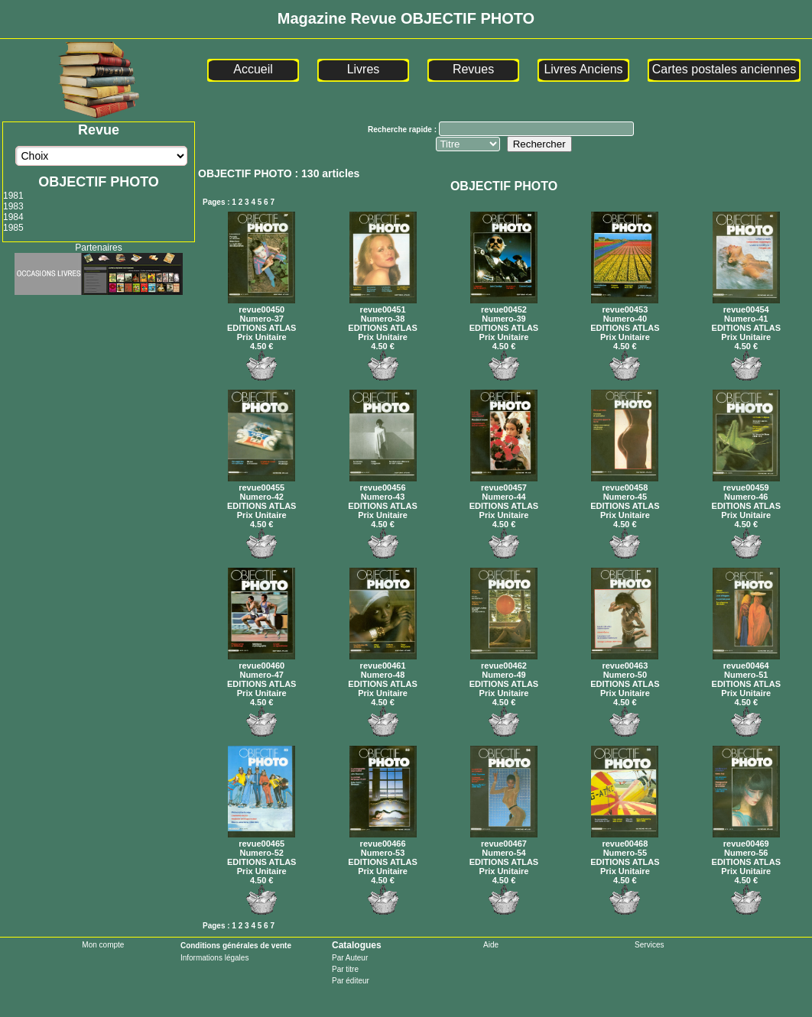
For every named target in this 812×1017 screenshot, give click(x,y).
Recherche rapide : (403, 129)
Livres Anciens (583, 69)
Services (649, 945)
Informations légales (214, 958)
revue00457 (504, 483)
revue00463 (624, 661)
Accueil (253, 69)
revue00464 (746, 661)
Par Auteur (350, 958)
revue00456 (383, 483)
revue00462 (504, 661)
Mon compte (103, 945)
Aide (491, 945)
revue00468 (624, 839)
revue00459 (746, 483)
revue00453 (624, 305)
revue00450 (261, 305)
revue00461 (383, 661)
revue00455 (261, 483)
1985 (13, 227)
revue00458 (624, 483)
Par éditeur (350, 981)
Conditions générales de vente (235, 945)
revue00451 (383, 305)
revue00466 (383, 839)
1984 (13, 217)
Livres (363, 69)
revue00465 (261, 839)
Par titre (345, 969)
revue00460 (261, 661)
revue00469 (746, 839)
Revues (473, 69)
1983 (13, 206)
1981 (13, 195)
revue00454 (746, 305)
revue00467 (504, 839)
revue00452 (504, 305)
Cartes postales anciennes (724, 69)
